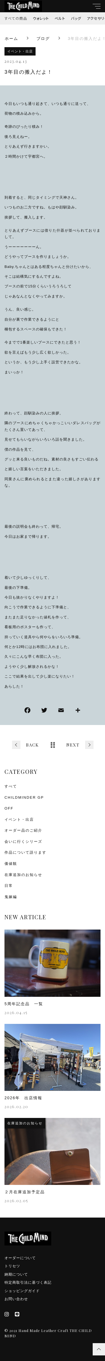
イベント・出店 (20, 51)
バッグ (76, 18)
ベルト (60, 18)
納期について (16, 1274)
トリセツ (12, 1266)
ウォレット (41, 18)
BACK (32, 745)
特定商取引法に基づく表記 (28, 1282)
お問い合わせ (16, 1299)
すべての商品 (15, 18)
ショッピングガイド (22, 1291)
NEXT (73, 745)
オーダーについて (20, 1258)
